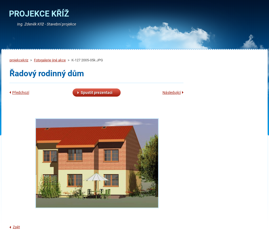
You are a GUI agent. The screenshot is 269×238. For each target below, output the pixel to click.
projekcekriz (19, 60)
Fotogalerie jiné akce (50, 60)
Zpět (16, 227)
